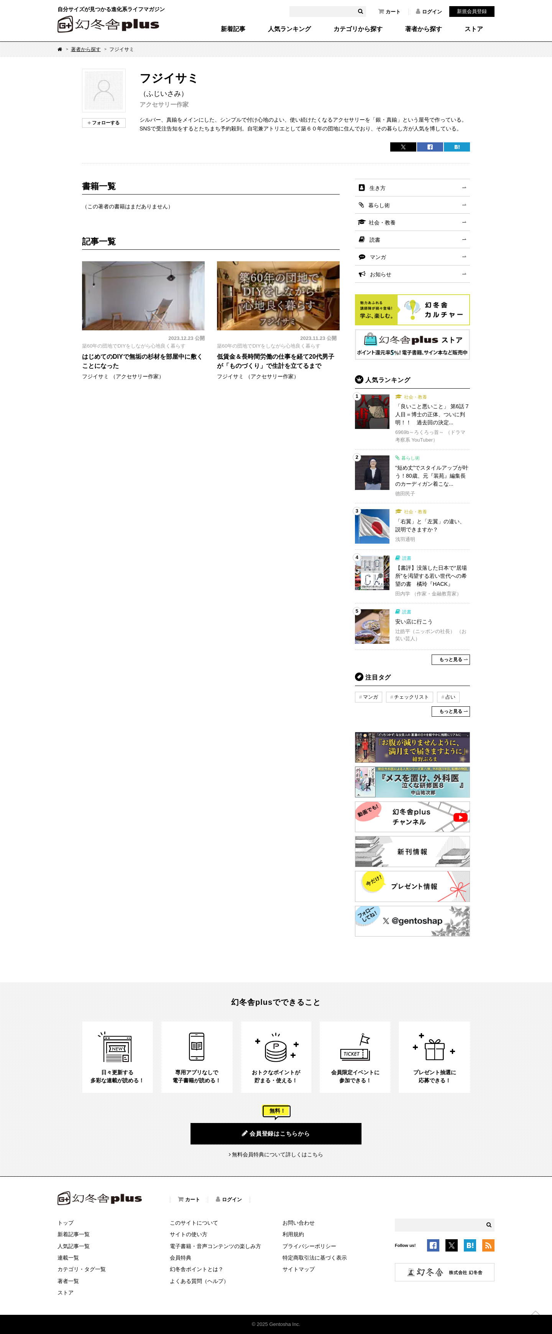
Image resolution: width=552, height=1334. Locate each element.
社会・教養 (382, 222)
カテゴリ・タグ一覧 (82, 1269)
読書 (375, 240)
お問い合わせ (299, 1223)
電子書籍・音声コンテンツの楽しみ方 (215, 1246)
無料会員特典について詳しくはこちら (277, 1154)
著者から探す (423, 29)
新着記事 (233, 29)
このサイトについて (194, 1223)
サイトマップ (299, 1269)
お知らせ (380, 274)
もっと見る (450, 659)
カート (389, 11)
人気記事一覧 (74, 1246)
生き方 (378, 188)
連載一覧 (68, 1258)
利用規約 (293, 1234)
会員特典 (180, 1258)
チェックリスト (411, 697)
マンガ (378, 257)
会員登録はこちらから (276, 1133)
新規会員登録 (472, 11)
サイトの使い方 (188, 1234)
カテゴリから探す (358, 29)
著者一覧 (68, 1281)
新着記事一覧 (74, 1234)
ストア (474, 29)
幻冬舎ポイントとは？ (196, 1269)
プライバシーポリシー (309, 1246)
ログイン (429, 11)
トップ (66, 1223)
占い (450, 697)
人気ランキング (289, 29)
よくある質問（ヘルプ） (199, 1281)
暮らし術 (379, 205)
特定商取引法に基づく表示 (315, 1258)
